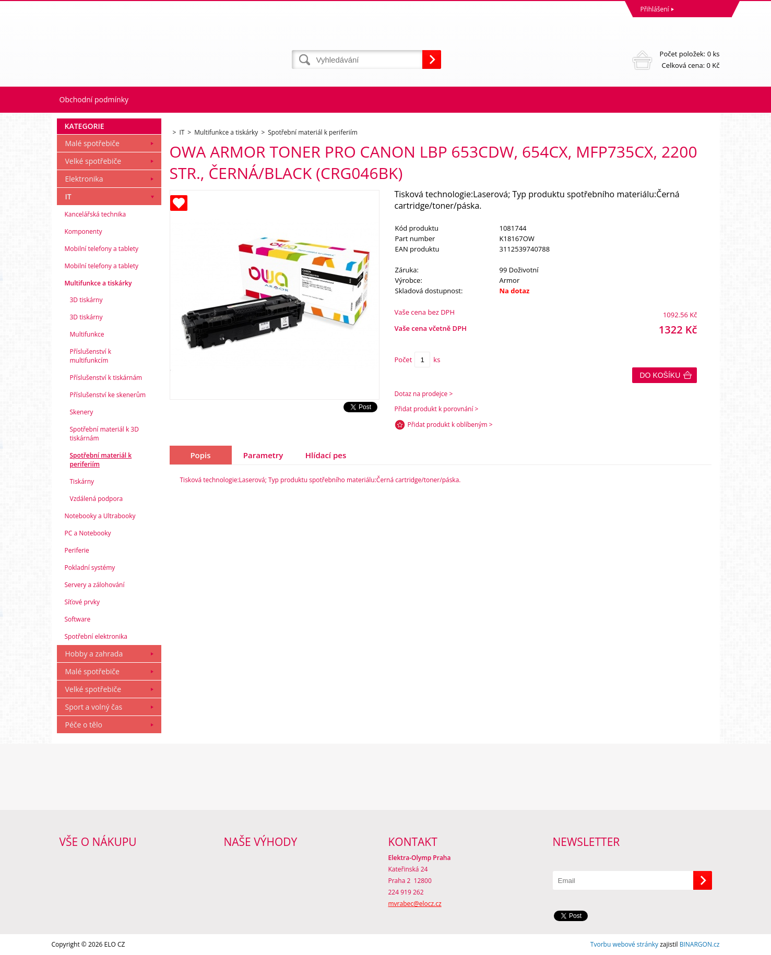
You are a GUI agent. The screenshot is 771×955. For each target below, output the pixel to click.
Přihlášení (654, 9)
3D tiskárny (86, 299)
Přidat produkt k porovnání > (437, 408)
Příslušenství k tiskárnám (106, 377)
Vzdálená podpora (96, 498)
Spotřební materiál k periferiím (101, 460)
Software (78, 619)
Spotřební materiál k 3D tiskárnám (104, 434)
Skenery (81, 412)
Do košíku (660, 375)
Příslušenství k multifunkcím (91, 356)
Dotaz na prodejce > (424, 393)
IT (68, 196)
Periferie (77, 550)
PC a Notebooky (88, 533)
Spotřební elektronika (96, 636)
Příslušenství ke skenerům (108, 394)
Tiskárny (82, 481)
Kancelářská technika (95, 214)
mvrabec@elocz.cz (415, 903)
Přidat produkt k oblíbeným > (450, 424)
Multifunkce (87, 334)
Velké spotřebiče (93, 161)
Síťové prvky (82, 602)
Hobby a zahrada (94, 654)
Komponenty (83, 231)
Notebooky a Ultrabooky (100, 515)
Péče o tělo (83, 725)
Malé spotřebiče (92, 143)
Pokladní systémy (90, 567)
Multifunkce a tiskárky (98, 283)
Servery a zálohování (95, 584)
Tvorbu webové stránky (624, 944)
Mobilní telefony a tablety (102, 248)
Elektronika (84, 179)
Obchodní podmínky (94, 99)
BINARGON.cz (700, 944)
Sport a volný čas (94, 707)
